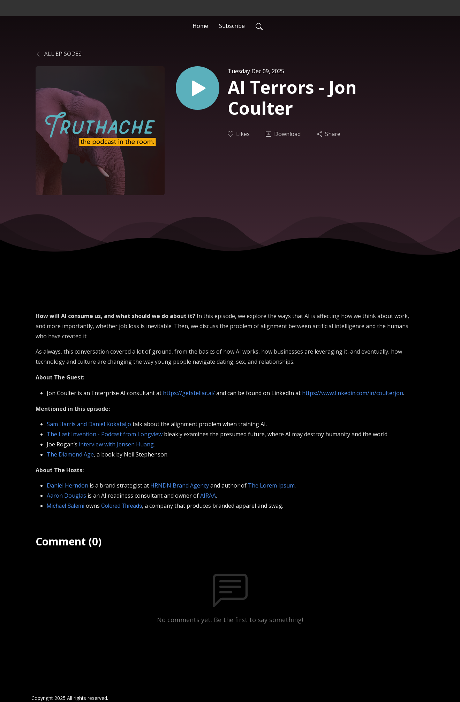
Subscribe (232, 26)
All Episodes (59, 54)
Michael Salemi (66, 506)
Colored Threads (121, 506)
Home (200, 26)
